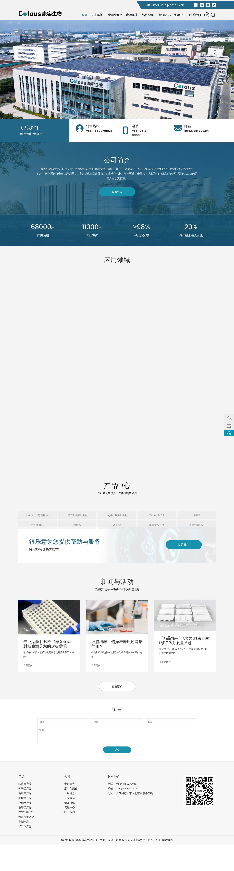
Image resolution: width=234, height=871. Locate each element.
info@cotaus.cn (172, 5)
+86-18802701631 (126, 784)
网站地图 (167, 840)
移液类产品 (25, 784)
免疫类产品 (25, 793)
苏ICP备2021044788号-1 (145, 840)
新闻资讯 (69, 803)
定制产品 (23, 822)
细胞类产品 (25, 798)
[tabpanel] (117, 69)
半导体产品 (25, 826)
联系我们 (184, 545)
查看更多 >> (29, 665)
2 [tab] (117, 115)
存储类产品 (25, 803)
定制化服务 (70, 788)
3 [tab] (120, 115)
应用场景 (69, 793)
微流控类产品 (26, 817)
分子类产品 (25, 788)
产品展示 (69, 798)
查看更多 (117, 192)
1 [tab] (114, 115)
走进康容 (69, 784)
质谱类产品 (25, 807)
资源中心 (69, 807)
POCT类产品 (25, 812)
